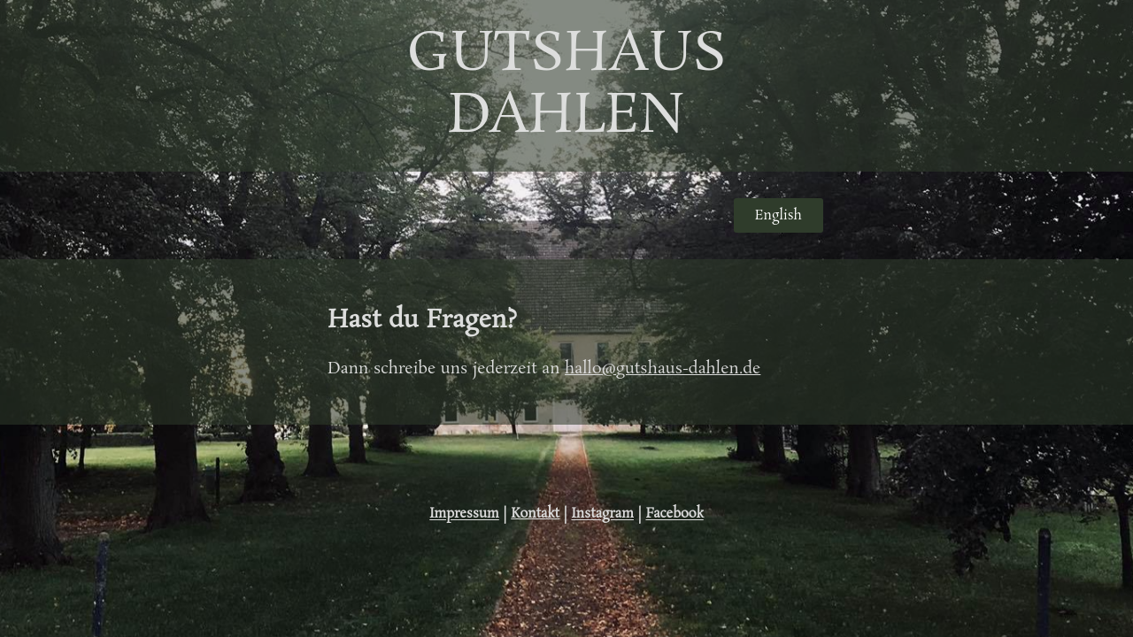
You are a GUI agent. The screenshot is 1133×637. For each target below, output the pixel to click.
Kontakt (535, 513)
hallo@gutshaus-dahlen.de (662, 368)
